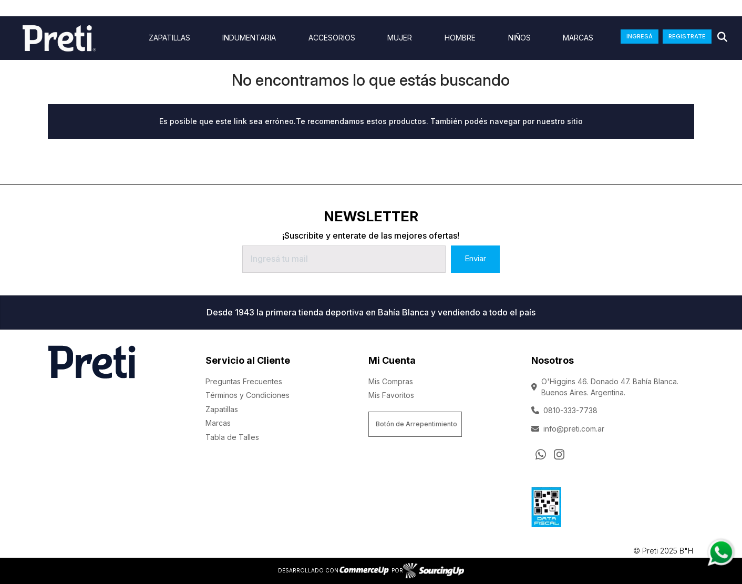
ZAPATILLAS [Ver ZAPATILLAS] (169, 38)
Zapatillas (221, 409)
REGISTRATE (687, 36)
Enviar (475, 258)
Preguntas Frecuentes (243, 381)
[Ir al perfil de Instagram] (559, 454)
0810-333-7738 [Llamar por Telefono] (564, 410)
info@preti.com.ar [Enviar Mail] (567, 428)
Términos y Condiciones (247, 395)
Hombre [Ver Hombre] (460, 38)
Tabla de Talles (232, 437)
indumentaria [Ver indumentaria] (249, 38)
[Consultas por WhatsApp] (540, 454)
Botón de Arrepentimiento (416, 424)
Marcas (578, 38)
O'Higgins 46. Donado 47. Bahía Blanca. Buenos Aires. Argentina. (604, 387)
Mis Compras (390, 381)
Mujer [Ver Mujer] (399, 38)
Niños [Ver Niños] (519, 38)
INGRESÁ (639, 36)
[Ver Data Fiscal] (546, 505)
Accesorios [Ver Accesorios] (331, 38)
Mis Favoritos (391, 395)
